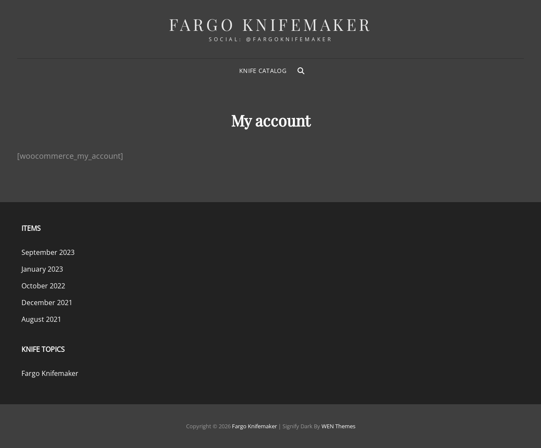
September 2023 (48, 252)
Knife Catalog (262, 71)
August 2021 (41, 319)
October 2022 (43, 286)
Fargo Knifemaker (271, 24)
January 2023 (42, 269)
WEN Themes (338, 426)
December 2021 (46, 302)
